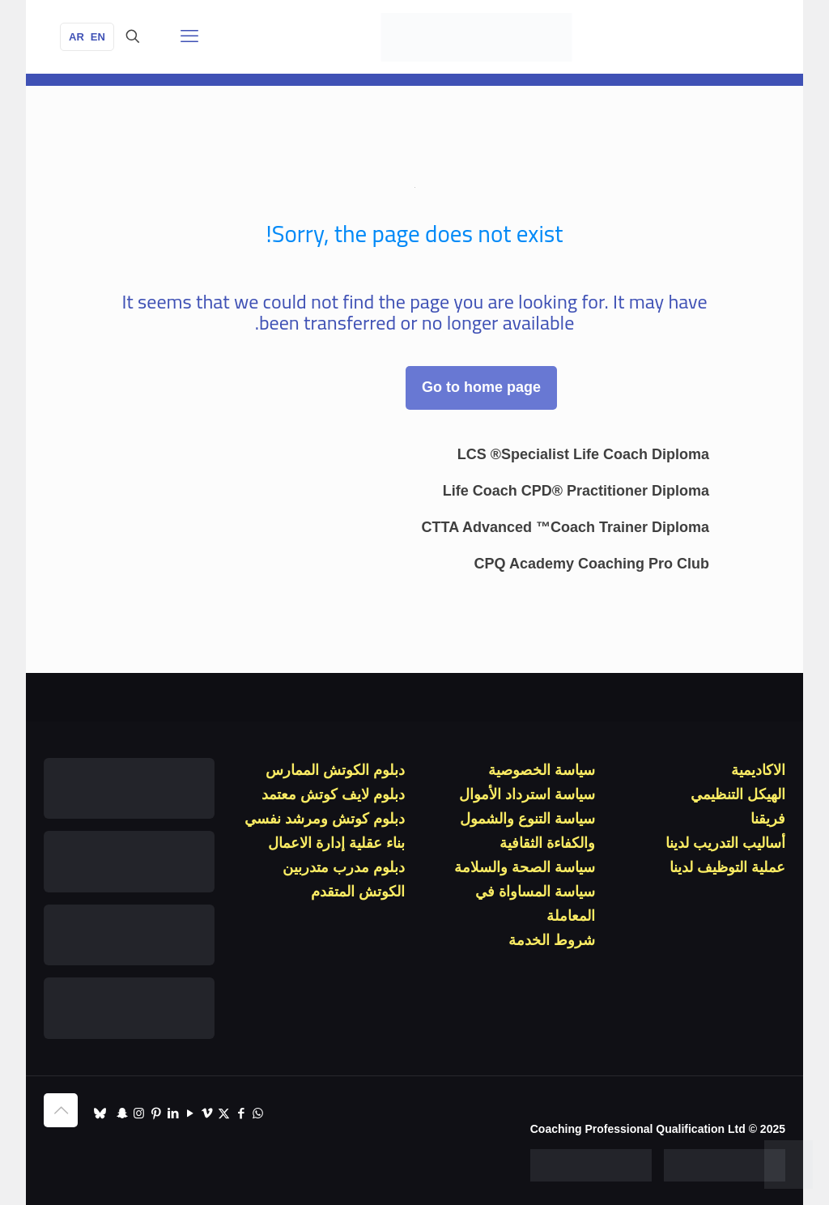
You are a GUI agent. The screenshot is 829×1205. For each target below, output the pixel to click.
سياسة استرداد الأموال (527, 794)
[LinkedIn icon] (173, 1113)
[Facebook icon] (241, 1113)
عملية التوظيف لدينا (727, 867)
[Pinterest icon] (156, 1113)
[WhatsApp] (788, 1164)
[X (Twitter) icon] (224, 1113)
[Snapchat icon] (122, 1113)
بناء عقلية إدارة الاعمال (336, 843)
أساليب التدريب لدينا (725, 843)
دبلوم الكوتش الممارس (335, 770)
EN (98, 37)
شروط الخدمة (551, 940)
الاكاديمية (758, 770)
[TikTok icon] (100, 1113)
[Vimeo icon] (207, 1113)
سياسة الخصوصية (541, 770)
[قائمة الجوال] (189, 36)
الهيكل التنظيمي (738, 794)
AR (76, 37)
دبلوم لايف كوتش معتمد (333, 794)
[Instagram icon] (139, 1113)
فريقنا (767, 819)
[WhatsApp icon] (258, 1113)
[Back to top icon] (61, 1110)
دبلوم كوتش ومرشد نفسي (324, 819)
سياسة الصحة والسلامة (524, 867)
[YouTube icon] (190, 1113)
